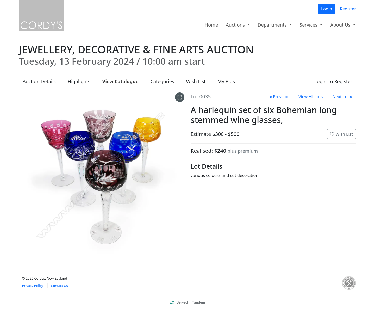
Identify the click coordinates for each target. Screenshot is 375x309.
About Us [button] (341, 25)
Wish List (341, 134)
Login (326, 9)
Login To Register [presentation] (333, 81)
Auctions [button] (236, 25)
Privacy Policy (32, 285)
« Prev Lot (279, 97)
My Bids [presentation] (226, 81)
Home (211, 25)
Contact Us (59, 285)
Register (348, 9)
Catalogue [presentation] (120, 81)
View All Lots (310, 97)
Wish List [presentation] (196, 81)
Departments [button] (273, 25)
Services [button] (308, 25)
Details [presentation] (39, 81)
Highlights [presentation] (79, 81)
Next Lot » (342, 97)
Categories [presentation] (162, 81)
